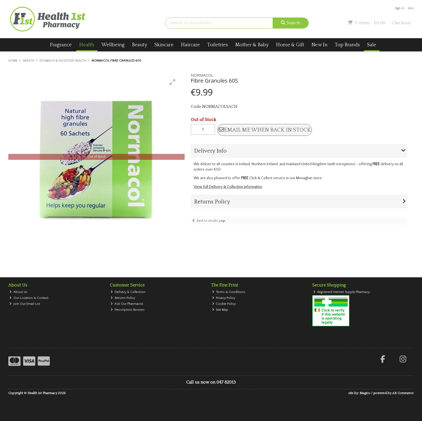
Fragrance (61, 45)
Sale (371, 45)
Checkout (401, 22)
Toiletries (217, 45)
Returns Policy (123, 298)
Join (411, 8)
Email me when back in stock (265, 130)
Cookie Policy (224, 304)
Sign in (399, 8)
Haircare (190, 45)
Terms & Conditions (229, 292)
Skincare (164, 45)
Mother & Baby (252, 45)
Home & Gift (290, 45)
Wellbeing (113, 45)
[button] (172, 82)
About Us (18, 292)
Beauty (139, 45)
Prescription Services (128, 310)
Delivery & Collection (128, 292)
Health (86, 45)
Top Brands (347, 45)
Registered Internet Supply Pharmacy (341, 292)
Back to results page (211, 220)
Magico (365, 393)
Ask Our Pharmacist (127, 304)
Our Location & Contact (28, 298)
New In (319, 45)
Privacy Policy (223, 298)
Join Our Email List (24, 304)
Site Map (220, 310)
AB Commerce (403, 393)
